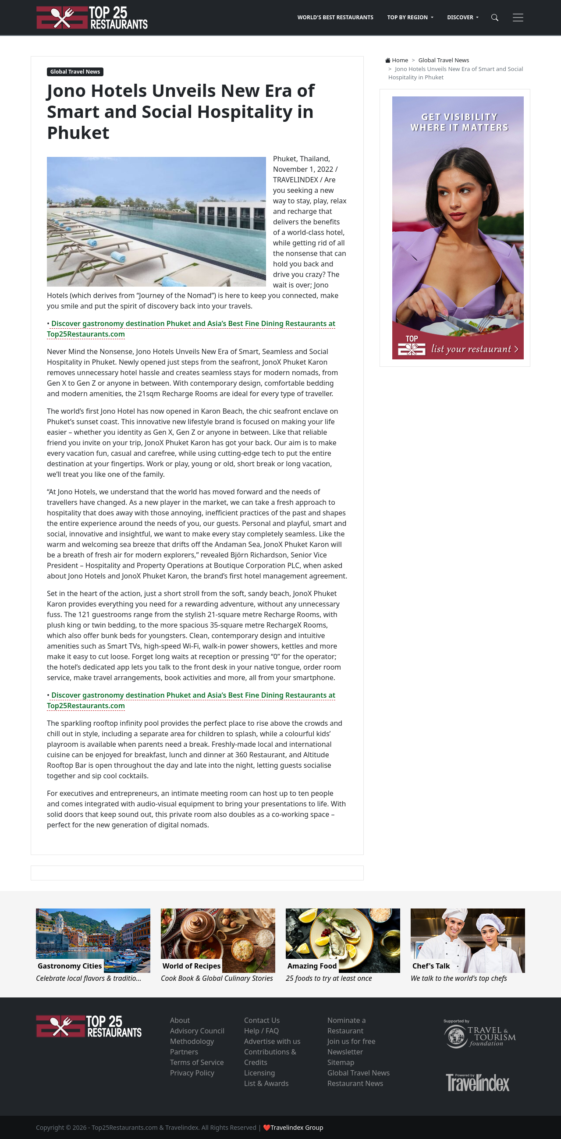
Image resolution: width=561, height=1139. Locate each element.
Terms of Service (197, 1062)
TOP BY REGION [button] (408, 17)
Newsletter (345, 1052)
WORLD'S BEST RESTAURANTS (335, 17)
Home (396, 60)
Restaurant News (355, 1083)
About (180, 1020)
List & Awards (266, 1083)
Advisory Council (197, 1031)
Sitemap (341, 1062)
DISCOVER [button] (461, 17)
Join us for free (351, 1041)
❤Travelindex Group (293, 1127)
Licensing (259, 1073)
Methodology (192, 1041)
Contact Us (262, 1020)
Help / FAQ (261, 1031)
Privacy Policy (192, 1073)
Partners (184, 1052)
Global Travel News (75, 71)
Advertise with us (272, 1041)
